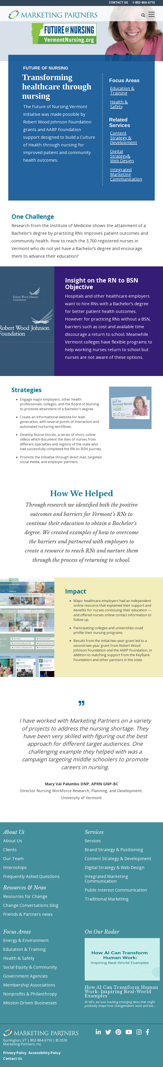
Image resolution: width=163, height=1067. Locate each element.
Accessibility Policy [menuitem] (44, 1052)
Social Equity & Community (30, 967)
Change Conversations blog (30, 905)
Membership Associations (29, 985)
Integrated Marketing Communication (126, 174)
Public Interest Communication (116, 890)
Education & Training (122, 90)
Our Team (13, 858)
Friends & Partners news (28, 914)
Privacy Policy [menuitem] (14, 1052)
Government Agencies (25, 976)
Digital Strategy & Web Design (115, 867)
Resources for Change (25, 896)
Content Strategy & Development (123, 137)
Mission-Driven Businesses (30, 1003)
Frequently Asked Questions (31, 876)
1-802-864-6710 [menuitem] (143, 2)
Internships (15, 867)
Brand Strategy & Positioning (114, 849)
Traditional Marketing (107, 899)
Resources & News (24, 888)
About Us (12, 841)
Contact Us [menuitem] (12, 1058)
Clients (10, 849)
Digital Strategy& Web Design (122, 156)
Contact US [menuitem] (118, 2)
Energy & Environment (26, 940)
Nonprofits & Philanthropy (30, 994)
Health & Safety (119, 104)
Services (93, 841)
